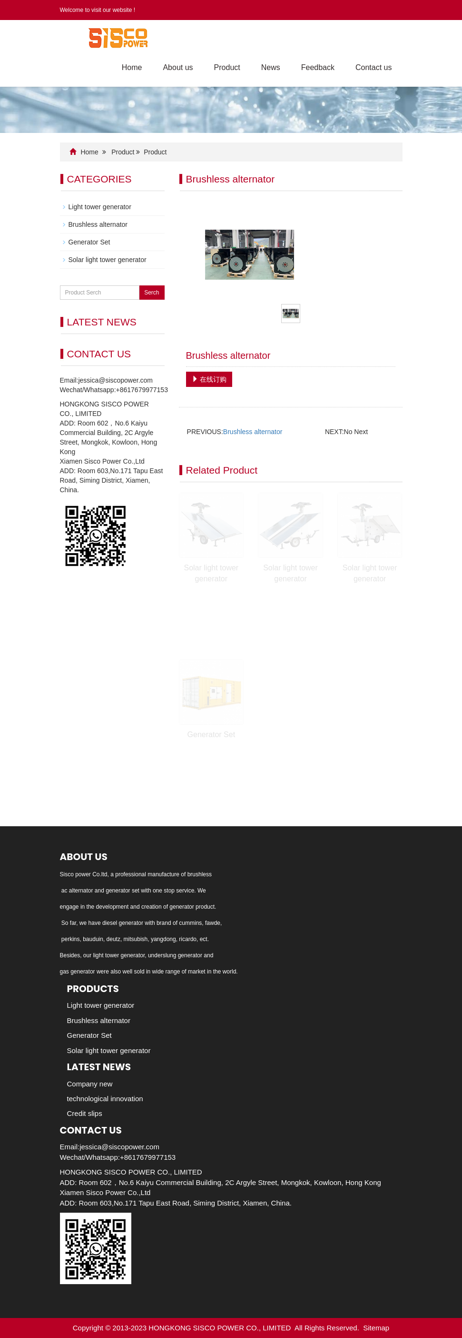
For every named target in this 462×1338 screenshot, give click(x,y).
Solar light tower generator (108, 260)
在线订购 (209, 379)
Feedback (317, 67)
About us (178, 67)
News (270, 67)
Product (227, 67)
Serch (151, 292)
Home (132, 67)
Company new (90, 1084)
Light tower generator (100, 207)
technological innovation (105, 1099)
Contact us (373, 67)
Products (93, 988)
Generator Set (211, 734)
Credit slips (84, 1113)
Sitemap (376, 1328)
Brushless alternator (253, 432)
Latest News (99, 1067)
